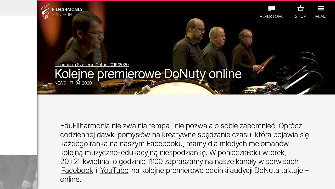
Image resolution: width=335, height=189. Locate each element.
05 (32, 180)
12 (79, 180)
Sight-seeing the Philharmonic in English (55, 108)
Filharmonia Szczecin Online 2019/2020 (139, 66)
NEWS (108, 84)
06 (38, 180)
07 (45, 180)
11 (72, 180)
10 (66, 180)
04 (25, 180)
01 (5, 180)
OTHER (42, 166)
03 (18, 180)
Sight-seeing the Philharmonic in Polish (53, 137)
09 (59, 180)
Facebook (134, 184)
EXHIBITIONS (63, 158)
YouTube (171, 184)
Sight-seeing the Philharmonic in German (56, 78)
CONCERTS (20, 158)
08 (52, 180)
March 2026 (43, 7)
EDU (41, 158)
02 (11, 180)
